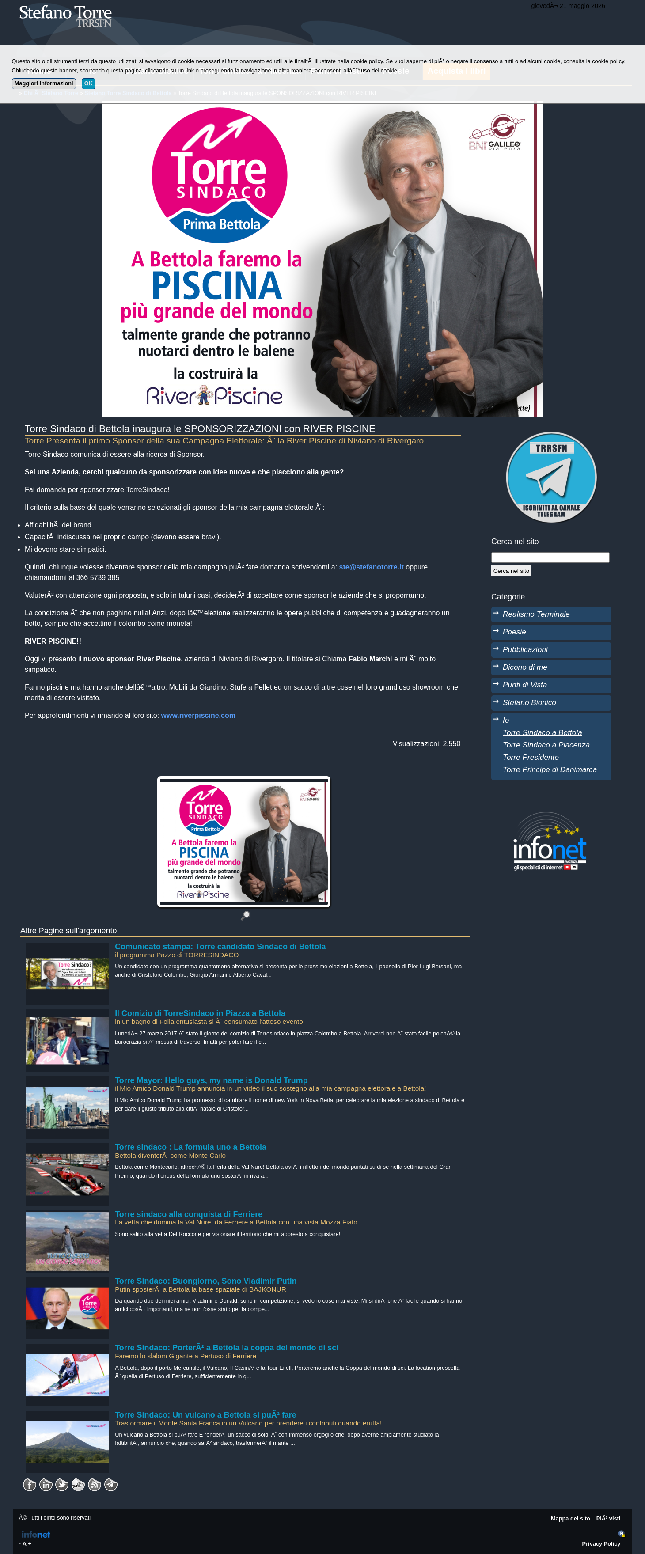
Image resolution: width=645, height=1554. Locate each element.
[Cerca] (511, 570)
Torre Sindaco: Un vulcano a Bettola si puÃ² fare (205, 1414)
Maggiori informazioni (44, 83)
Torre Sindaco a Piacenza (546, 744)
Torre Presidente (531, 757)
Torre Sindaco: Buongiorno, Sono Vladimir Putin (206, 1281)
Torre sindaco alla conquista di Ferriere (188, 1214)
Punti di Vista (525, 684)
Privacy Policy (601, 1543)
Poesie (514, 631)
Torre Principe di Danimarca (550, 769)
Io (506, 720)
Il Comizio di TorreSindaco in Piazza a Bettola (200, 1013)
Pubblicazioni (525, 649)
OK (88, 83)
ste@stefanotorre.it (371, 567)
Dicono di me (525, 667)
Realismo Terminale (536, 614)
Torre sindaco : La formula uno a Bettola (190, 1147)
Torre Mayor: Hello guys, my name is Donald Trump (211, 1080)
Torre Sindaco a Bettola (542, 732)
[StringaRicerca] (550, 557)
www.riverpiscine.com (198, 715)
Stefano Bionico (529, 702)
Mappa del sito (570, 1518)
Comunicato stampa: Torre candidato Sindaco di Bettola (220, 946)
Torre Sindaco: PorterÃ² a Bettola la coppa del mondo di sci (226, 1347)
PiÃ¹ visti (608, 1518)
